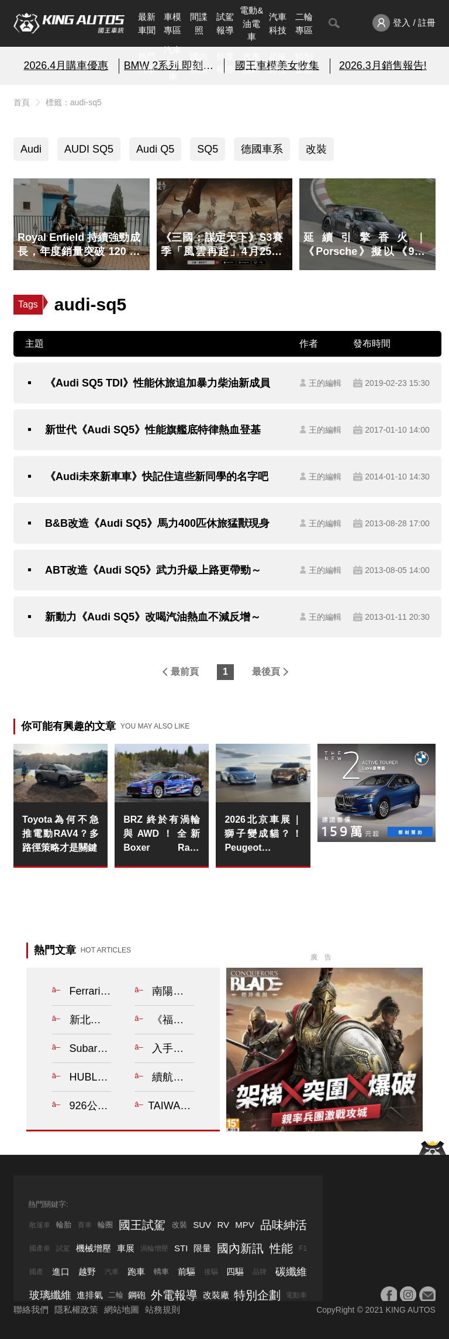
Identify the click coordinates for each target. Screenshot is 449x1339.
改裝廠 (216, 1295)
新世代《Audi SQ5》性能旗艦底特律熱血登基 (153, 430)
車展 (125, 1248)
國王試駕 (142, 1225)
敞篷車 (39, 1225)
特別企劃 (304, 63)
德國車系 (262, 149)
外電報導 (225, 63)
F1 (303, 1248)
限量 (202, 1248)
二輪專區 (304, 23)
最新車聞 (147, 23)
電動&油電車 (251, 23)
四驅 (235, 1271)
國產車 (39, 1248)
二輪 (115, 1294)
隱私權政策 (76, 1309)
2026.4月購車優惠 (65, 65)
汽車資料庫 (172, 63)
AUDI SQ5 (88, 149)
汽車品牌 (251, 63)
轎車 (161, 1271)
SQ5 (207, 149)
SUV (202, 1225)
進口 (61, 1271)
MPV (244, 1225)
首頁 (21, 102)
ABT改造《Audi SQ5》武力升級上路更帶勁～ (153, 570)
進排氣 (90, 1295)
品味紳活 (277, 63)
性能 (281, 1248)
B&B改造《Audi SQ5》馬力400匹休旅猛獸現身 (157, 523)
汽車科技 (277, 23)
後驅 (211, 1272)
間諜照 (199, 23)
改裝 (316, 149)
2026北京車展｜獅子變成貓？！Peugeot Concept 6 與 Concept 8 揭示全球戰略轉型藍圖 (262, 835)
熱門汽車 (147, 63)
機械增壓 (93, 1248)
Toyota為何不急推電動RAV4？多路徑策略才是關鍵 (60, 834)
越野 (87, 1271)
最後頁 (266, 672)
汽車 (112, 1272)
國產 (36, 1272)
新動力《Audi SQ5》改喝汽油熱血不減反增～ (153, 617)
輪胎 (63, 1224)
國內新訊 (199, 63)
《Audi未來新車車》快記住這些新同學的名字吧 (156, 476)
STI (181, 1248)
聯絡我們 (31, 1309)
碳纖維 (291, 1272)
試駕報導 (225, 23)
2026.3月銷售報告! (383, 65)
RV (223, 1225)
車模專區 (172, 23)
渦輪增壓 (154, 1248)
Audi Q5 (155, 149)
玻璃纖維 (50, 1295)
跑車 (136, 1271)
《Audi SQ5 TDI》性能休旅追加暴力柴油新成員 (157, 383)
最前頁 (185, 672)
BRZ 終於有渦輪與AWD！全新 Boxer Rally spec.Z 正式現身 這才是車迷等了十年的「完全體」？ (161, 835)
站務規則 (162, 1309)
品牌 (260, 1272)
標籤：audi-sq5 (74, 102)
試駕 (63, 1248)
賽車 (85, 1225)
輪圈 (105, 1224)
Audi (31, 149)
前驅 (186, 1271)
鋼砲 (137, 1295)
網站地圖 (121, 1309)
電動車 (296, 1295)
